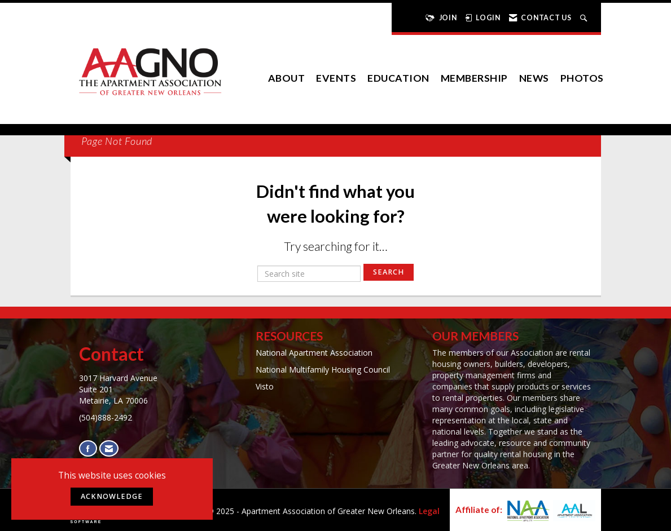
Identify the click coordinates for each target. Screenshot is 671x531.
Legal (429, 511)
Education (398, 78)
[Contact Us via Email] (109, 448)
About (286, 78)
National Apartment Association (314, 352)
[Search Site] (585, 18)
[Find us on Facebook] (88, 448)
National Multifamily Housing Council (323, 369)
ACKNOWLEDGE (112, 496)
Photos (582, 78)
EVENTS (336, 78)
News (534, 78)
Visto (265, 386)
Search (388, 272)
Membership (474, 78)
